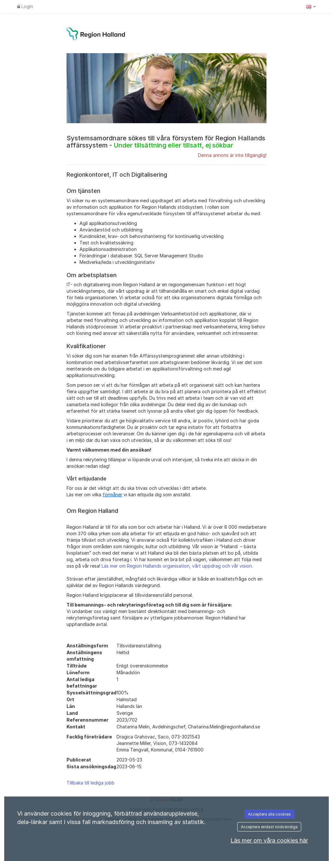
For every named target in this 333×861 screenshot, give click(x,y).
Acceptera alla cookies (269, 814)
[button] (311, 6)
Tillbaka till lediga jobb (91, 782)
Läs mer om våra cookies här (269, 840)
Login (25, 6)
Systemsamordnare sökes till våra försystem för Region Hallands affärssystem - (166, 142)
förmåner (112, 494)
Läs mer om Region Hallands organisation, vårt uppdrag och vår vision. (177, 566)
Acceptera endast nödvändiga (269, 826)
